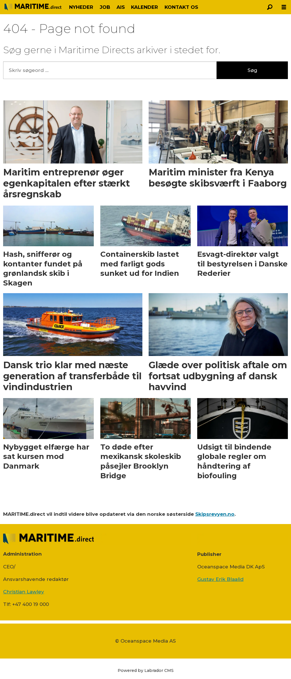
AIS (121, 7)
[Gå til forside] (33, 7)
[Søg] (270, 7)
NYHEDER (81, 7)
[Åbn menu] (284, 7)
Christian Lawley (23, 592)
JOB (105, 7)
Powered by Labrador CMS (146, 670)
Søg (252, 70)
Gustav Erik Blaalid (220, 579)
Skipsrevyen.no (214, 514)
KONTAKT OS (181, 7)
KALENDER (144, 7)
